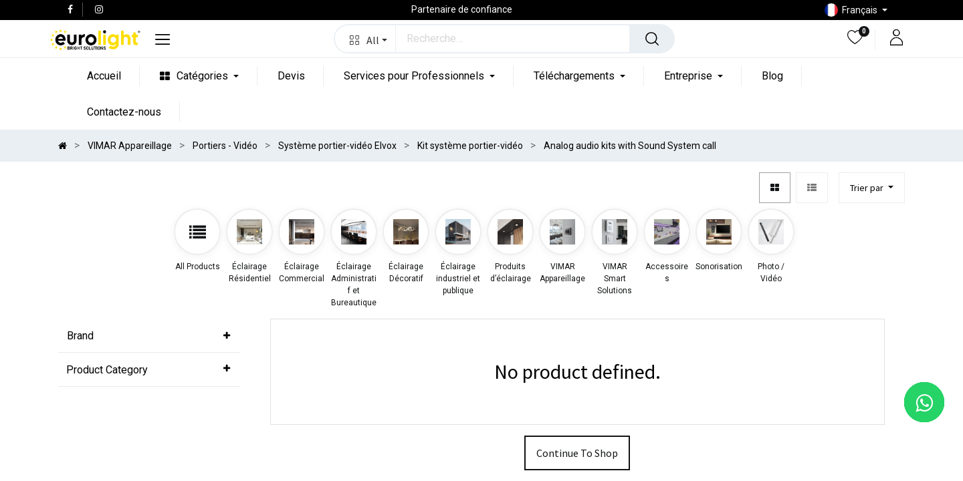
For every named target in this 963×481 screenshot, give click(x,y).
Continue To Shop (577, 453)
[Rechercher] (652, 38)
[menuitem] (104, 76)
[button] (365, 38)
